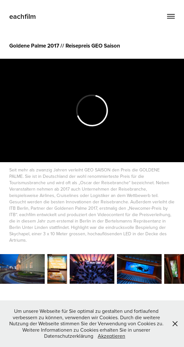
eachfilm (22, 16)
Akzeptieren (111, 335)
